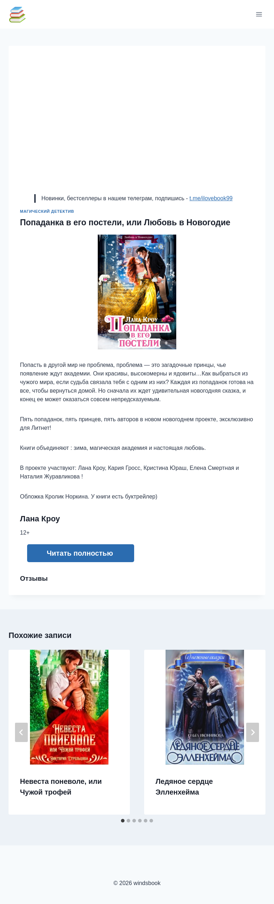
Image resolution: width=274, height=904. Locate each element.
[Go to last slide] (21, 732)
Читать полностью (80, 553)
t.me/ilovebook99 (211, 198)
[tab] (123, 820)
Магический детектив (47, 211)
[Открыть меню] (258, 14)
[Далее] (252, 732)
